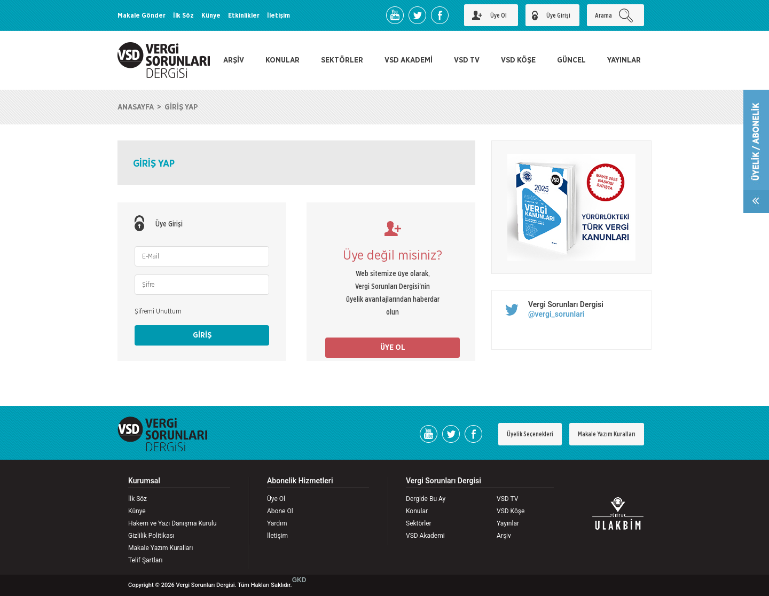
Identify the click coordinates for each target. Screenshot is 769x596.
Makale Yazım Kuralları (606, 434)
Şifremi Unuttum (158, 311)
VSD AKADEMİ (408, 60)
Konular (417, 511)
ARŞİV (233, 60)
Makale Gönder (141, 15)
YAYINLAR (624, 60)
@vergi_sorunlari (556, 314)
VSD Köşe (510, 511)
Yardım (277, 523)
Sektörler (418, 523)
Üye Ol (276, 499)
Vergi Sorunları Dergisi (565, 304)
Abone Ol (280, 511)
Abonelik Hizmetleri (300, 481)
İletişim (278, 15)
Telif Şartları (145, 560)
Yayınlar (508, 523)
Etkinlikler (244, 15)
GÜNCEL (571, 60)
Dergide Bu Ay (425, 499)
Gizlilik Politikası (151, 535)
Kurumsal (144, 481)
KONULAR (282, 60)
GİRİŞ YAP (181, 107)
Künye (211, 15)
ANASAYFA (135, 107)
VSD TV (467, 60)
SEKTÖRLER (342, 60)
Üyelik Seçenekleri (530, 434)
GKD (299, 580)
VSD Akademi (425, 535)
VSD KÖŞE (518, 60)
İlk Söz (183, 15)
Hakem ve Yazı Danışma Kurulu (172, 523)
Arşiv (504, 535)
